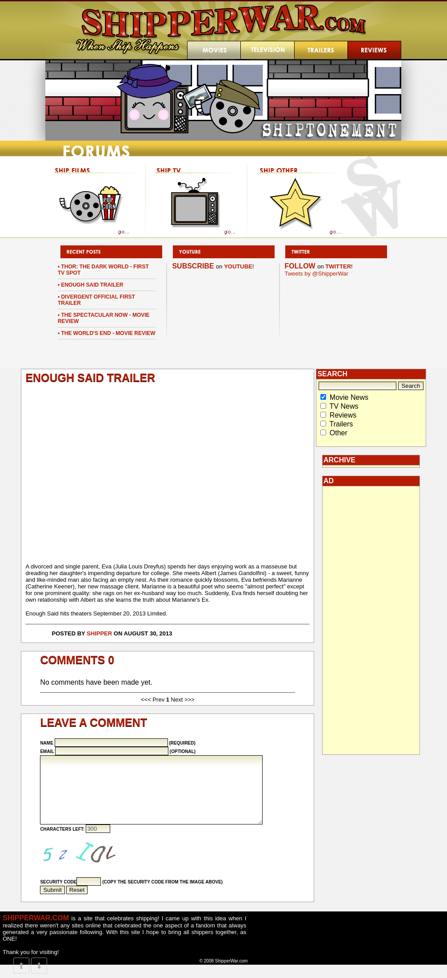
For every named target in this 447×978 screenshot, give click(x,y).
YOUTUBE (238, 266)
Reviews (343, 415)
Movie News (349, 397)
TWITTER (338, 266)
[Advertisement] (371, 620)
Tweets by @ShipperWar (316, 273)
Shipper (99, 633)
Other (338, 433)
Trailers (341, 424)
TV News (344, 406)
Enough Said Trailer (92, 285)
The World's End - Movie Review (108, 333)
